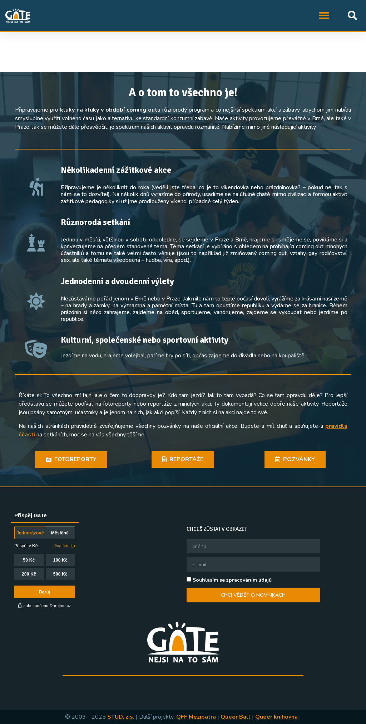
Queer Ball (236, 717)
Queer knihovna (276, 717)
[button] (324, 15)
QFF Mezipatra (196, 717)
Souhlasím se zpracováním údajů (232, 580)
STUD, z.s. (120, 717)
